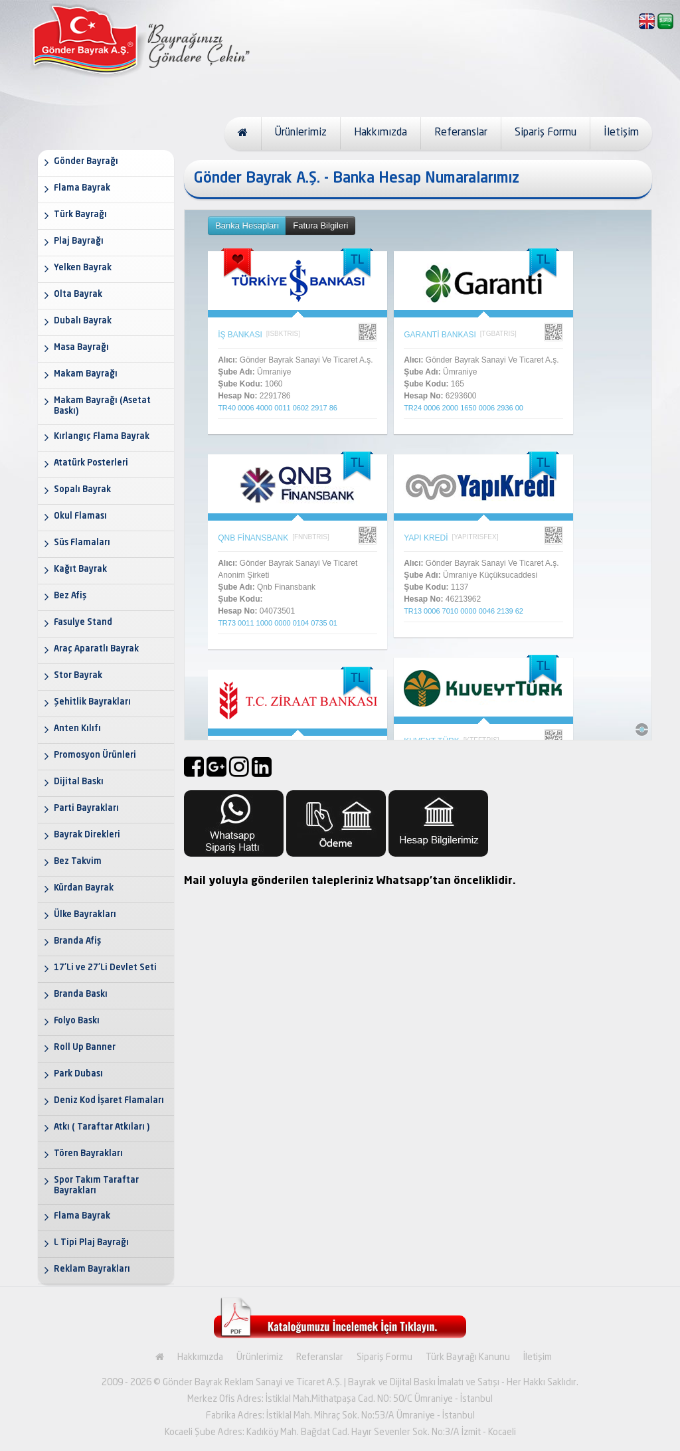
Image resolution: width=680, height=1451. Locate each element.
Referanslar (460, 133)
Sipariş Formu (545, 133)
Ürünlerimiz (301, 133)
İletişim (621, 133)
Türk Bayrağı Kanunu (468, 1357)
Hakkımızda (380, 133)
